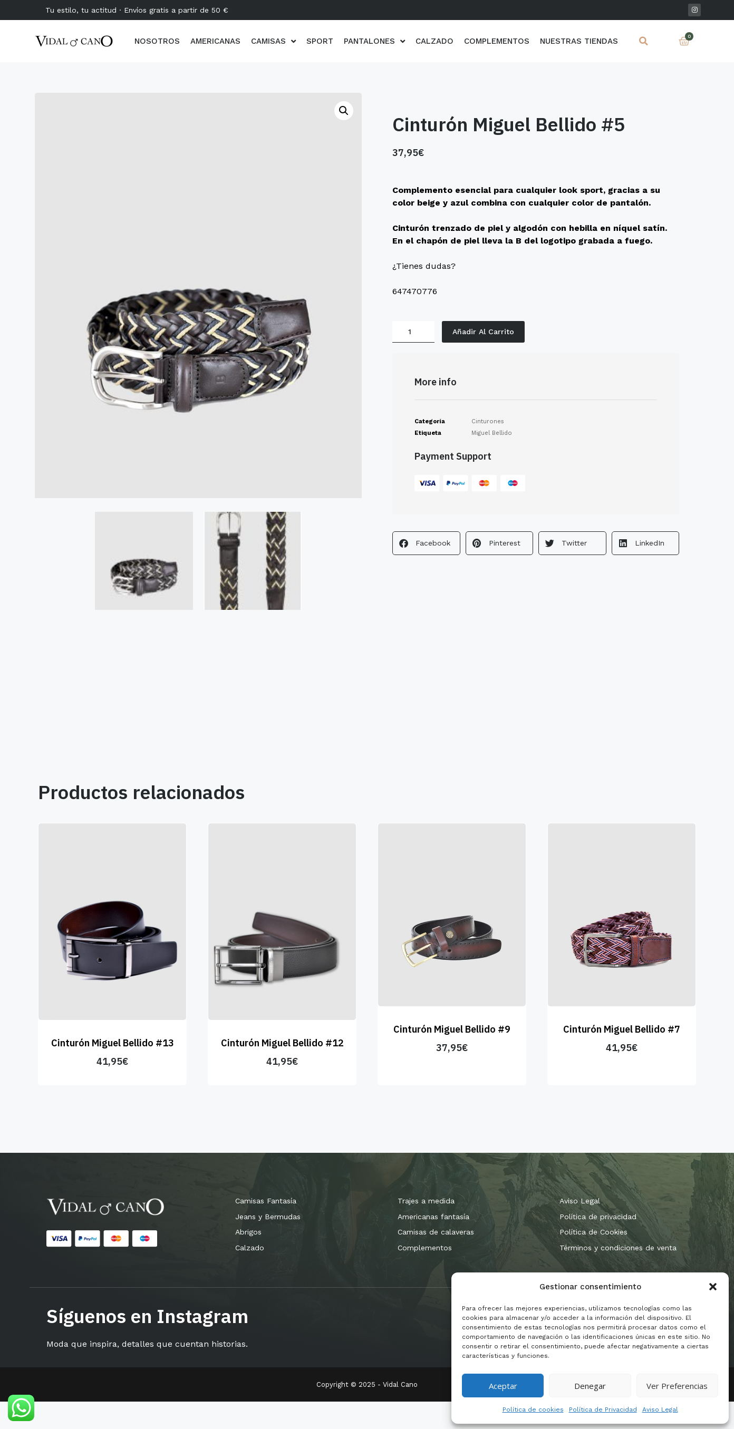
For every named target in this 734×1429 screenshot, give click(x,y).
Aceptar (503, 1386)
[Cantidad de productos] (413, 332)
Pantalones (374, 41)
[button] (713, 1286)
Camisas (273, 41)
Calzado (434, 41)
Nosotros (157, 41)
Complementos (496, 41)
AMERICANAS (215, 41)
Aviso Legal (660, 1409)
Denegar (590, 1386)
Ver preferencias (677, 1386)
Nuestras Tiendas (579, 41)
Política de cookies (533, 1409)
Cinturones (487, 423)
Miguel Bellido (491, 434)
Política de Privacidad (603, 1409)
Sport (319, 41)
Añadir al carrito (485, 332)
